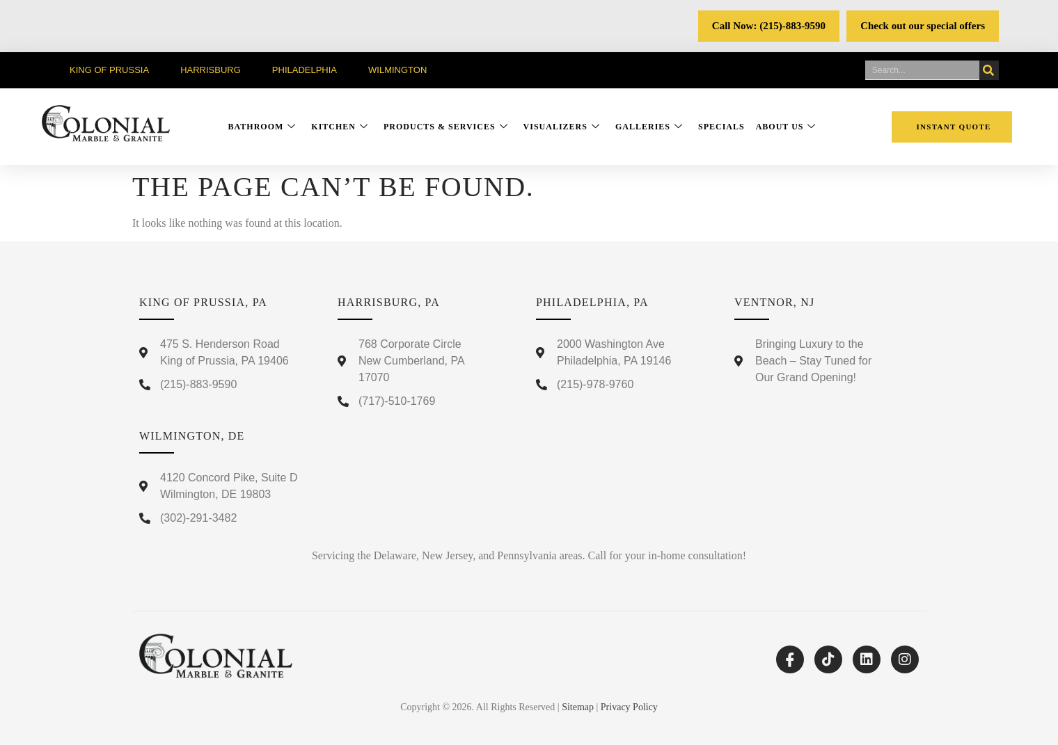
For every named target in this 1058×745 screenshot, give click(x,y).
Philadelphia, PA (592, 302)
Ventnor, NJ (774, 302)
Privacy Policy (629, 707)
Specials (721, 126)
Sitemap (578, 707)
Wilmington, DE (192, 436)
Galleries (649, 127)
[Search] (989, 70)
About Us (786, 127)
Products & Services (446, 127)
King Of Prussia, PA (203, 302)
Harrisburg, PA (389, 302)
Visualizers (561, 127)
